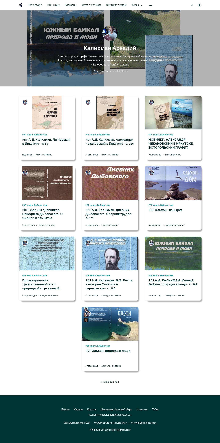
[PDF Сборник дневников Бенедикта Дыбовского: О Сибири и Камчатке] (46, 219)
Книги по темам (116, 5)
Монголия (141, 409)
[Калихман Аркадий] (25, 102)
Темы (137, 5)
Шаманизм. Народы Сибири (116, 409)
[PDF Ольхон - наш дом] (173, 219)
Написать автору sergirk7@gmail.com (110, 429)
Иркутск (91, 409)
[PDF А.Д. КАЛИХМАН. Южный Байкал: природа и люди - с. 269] (173, 289)
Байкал (65, 409)
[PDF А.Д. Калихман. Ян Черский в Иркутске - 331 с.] (46, 149)
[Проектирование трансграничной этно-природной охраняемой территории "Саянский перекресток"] (46, 289)
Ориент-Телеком (147, 422)
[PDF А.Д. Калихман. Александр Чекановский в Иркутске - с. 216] (110, 149)
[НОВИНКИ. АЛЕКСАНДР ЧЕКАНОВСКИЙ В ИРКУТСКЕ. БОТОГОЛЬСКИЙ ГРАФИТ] (173, 149)
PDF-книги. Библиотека (34, 134)
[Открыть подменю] (150, 5)
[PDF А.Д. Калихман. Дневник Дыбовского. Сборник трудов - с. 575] (110, 219)
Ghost (124, 422)
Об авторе (35, 5)
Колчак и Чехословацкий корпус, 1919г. (110, 414)
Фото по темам (91, 5)
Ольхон (78, 409)
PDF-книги (53, 5)
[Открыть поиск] (191, 5)
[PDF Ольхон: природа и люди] (110, 360)
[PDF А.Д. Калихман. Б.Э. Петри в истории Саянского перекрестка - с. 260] (110, 289)
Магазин (70, 5)
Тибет (155, 409)
